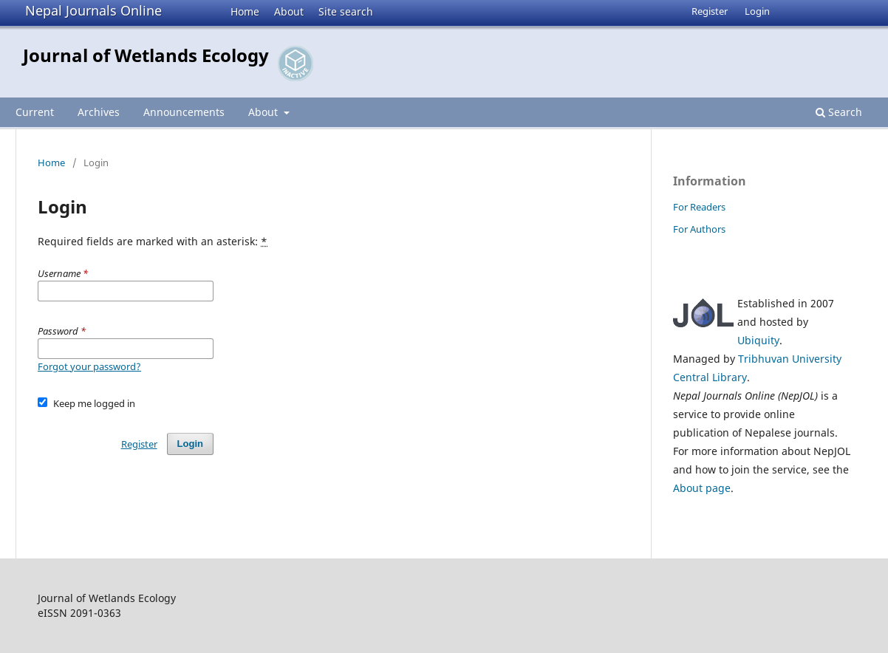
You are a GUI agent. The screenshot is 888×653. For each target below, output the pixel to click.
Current (35, 112)
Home (244, 11)
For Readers (699, 206)
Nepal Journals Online (93, 10)
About (289, 11)
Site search (345, 11)
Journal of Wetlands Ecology (146, 55)
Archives (99, 112)
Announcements (184, 112)
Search (839, 112)
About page (702, 488)
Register (709, 11)
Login (757, 11)
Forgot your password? (89, 366)
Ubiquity (758, 340)
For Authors (699, 229)
